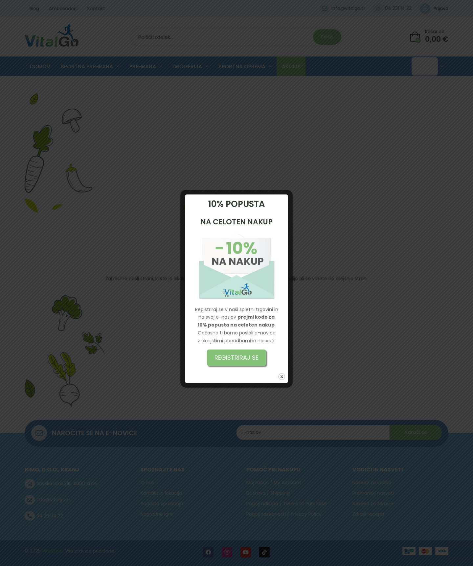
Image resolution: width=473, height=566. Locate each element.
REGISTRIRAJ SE (236, 357)
